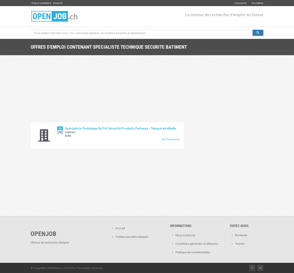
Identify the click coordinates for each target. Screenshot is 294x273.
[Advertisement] (107, 91)
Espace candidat (41, 2)
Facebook (241, 235)
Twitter (240, 243)
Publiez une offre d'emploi (132, 236)
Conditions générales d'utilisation (196, 243)
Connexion (241, 2)
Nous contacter (185, 235)
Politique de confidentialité (192, 252)
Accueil (120, 228)
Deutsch (57, 2)
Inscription (257, 2)
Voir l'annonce (171, 139)
